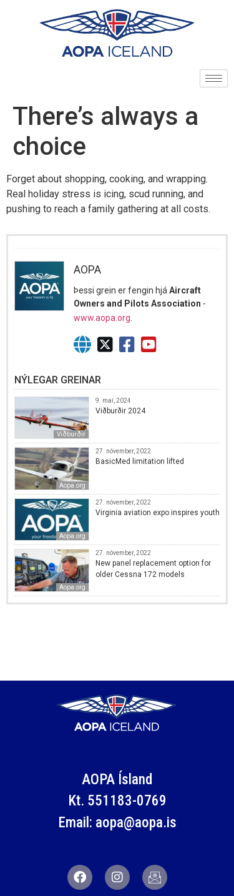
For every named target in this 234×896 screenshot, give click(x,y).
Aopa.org (72, 485)
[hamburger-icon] (214, 78)
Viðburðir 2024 (120, 410)
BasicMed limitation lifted (139, 461)
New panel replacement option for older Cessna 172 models (153, 569)
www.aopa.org (102, 318)
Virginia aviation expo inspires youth (157, 512)
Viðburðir (71, 434)
